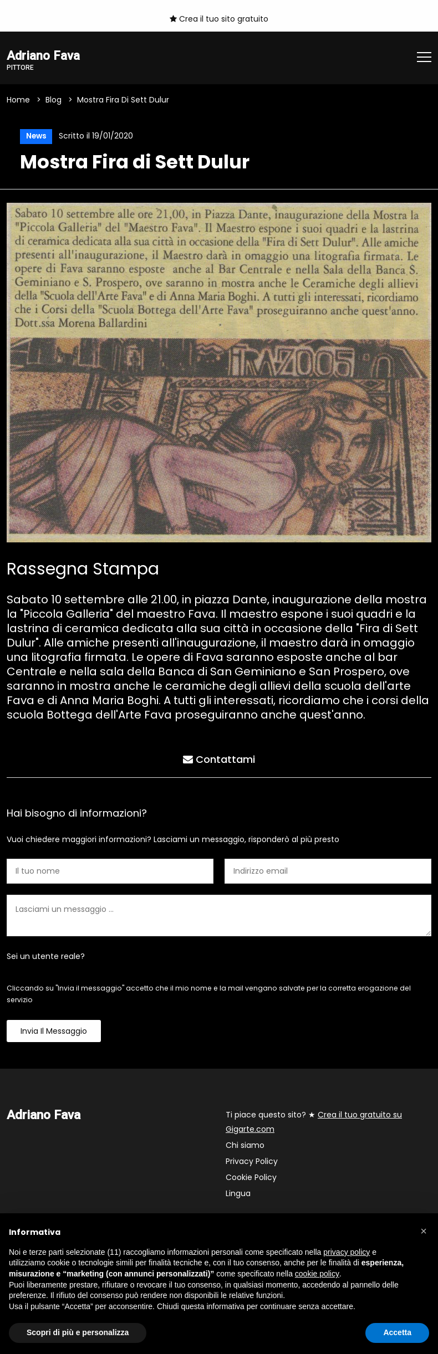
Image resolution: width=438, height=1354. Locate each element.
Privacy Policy (252, 1162)
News (35, 136)
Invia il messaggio (54, 1032)
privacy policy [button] (346, 1252)
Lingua (238, 1194)
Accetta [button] (397, 1332)
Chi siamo (245, 1146)
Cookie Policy (251, 1178)
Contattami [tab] (219, 760)
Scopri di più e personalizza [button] (78, 1332)
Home (18, 100)
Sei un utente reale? (46, 957)
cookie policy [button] (317, 1273)
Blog (53, 100)
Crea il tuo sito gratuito (219, 18)
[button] (423, 1231)
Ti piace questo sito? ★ (314, 1123)
